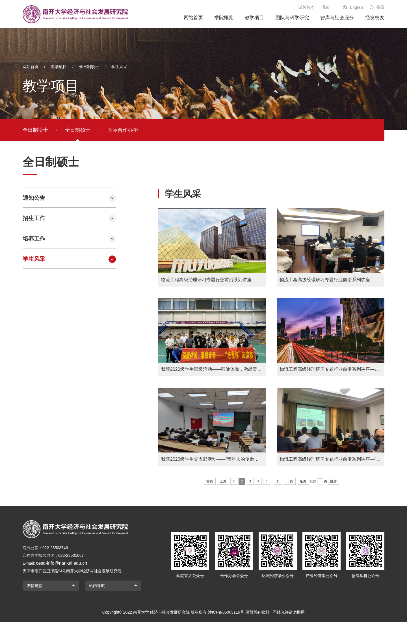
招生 (325, 7)
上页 (223, 487)
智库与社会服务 (337, 17)
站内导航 (97, 591)
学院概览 (223, 17)
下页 (289, 487)
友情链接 (35, 591)
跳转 (333, 487)
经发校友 (374, 17)
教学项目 (254, 17)
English (356, 7)
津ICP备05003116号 (226, 618)
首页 (209, 487)
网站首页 (193, 17)
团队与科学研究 (292, 17)
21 (278, 487)
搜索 (380, 7)
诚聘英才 (306, 7)
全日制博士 (35, 130)
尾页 (303, 487)
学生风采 (119, 66)
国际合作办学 (122, 130)
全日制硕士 (89, 66)
